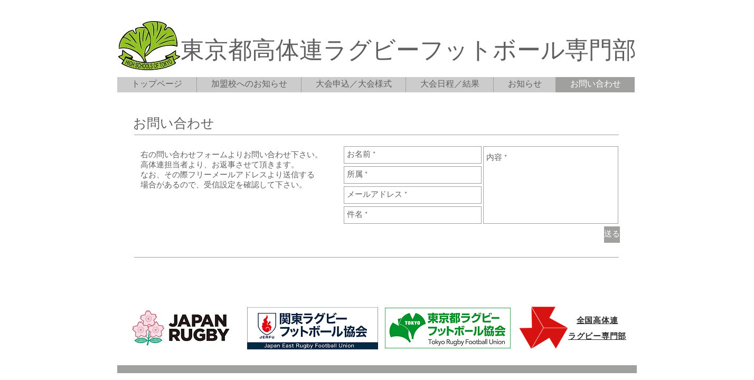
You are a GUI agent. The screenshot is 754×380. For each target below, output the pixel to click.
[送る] (612, 234)
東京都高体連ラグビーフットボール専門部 (408, 52)
